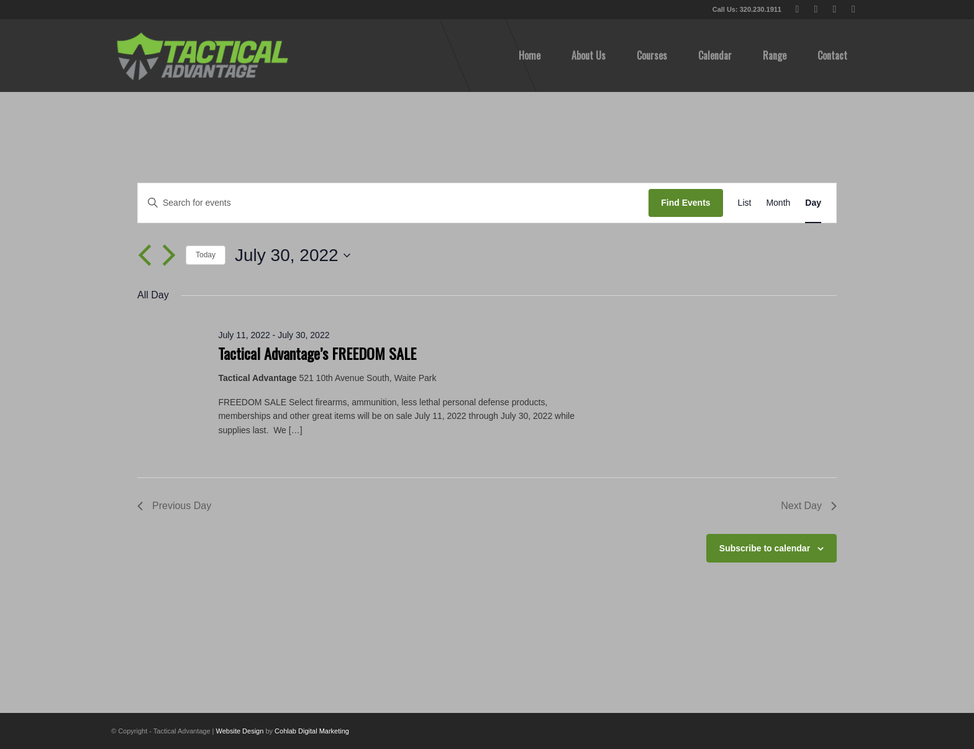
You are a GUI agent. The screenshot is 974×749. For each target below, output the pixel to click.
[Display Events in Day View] (813, 203)
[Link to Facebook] (816, 9)
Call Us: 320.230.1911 (746, 9)
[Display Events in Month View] (778, 203)
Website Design (240, 731)
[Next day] (169, 255)
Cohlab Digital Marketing (312, 731)
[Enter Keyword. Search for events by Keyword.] (393, 203)
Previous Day (174, 505)
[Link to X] (797, 9)
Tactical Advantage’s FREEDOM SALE (317, 353)
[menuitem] (529, 55)
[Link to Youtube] (835, 9)
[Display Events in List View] (745, 203)
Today (206, 254)
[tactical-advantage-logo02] (202, 55)
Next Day (809, 505)
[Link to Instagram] (853, 9)
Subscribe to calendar (764, 548)
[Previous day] (144, 255)
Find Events (685, 203)
